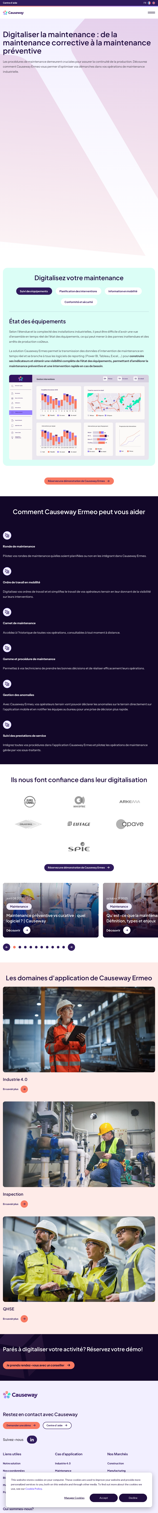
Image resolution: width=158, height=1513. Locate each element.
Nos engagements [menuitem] (14, 1451)
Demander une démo (21, 1358)
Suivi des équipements (34, 222)
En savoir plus (14, 1022)
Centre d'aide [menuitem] (10, 2)
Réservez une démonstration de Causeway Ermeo (79, 411)
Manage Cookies (74, 1497)
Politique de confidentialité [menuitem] (20, 1425)
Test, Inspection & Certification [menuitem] (126, 1411)
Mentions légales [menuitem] (13, 1418)
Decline (133, 1497)
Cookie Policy (33, 1488)
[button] (79, 973)
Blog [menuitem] (6, 1411)
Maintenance (19, 840)
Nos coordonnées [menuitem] (14, 1404)
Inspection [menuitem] (61, 1411)
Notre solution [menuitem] (11, 1396)
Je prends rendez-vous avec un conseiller (38, 1298)
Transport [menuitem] (113, 1418)
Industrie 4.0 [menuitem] (63, 1396)
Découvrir (13, 864)
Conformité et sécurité (79, 232)
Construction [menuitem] (115, 1396)
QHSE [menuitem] (58, 1418)
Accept (104, 1497)
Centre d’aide (56, 1358)
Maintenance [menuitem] (63, 1404)
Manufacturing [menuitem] (116, 1404)
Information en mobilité (122, 222)
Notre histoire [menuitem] (11, 1466)
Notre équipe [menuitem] (11, 1458)
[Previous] (6, 880)
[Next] (71, 880)
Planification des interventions (78, 222)
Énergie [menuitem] (112, 1425)
